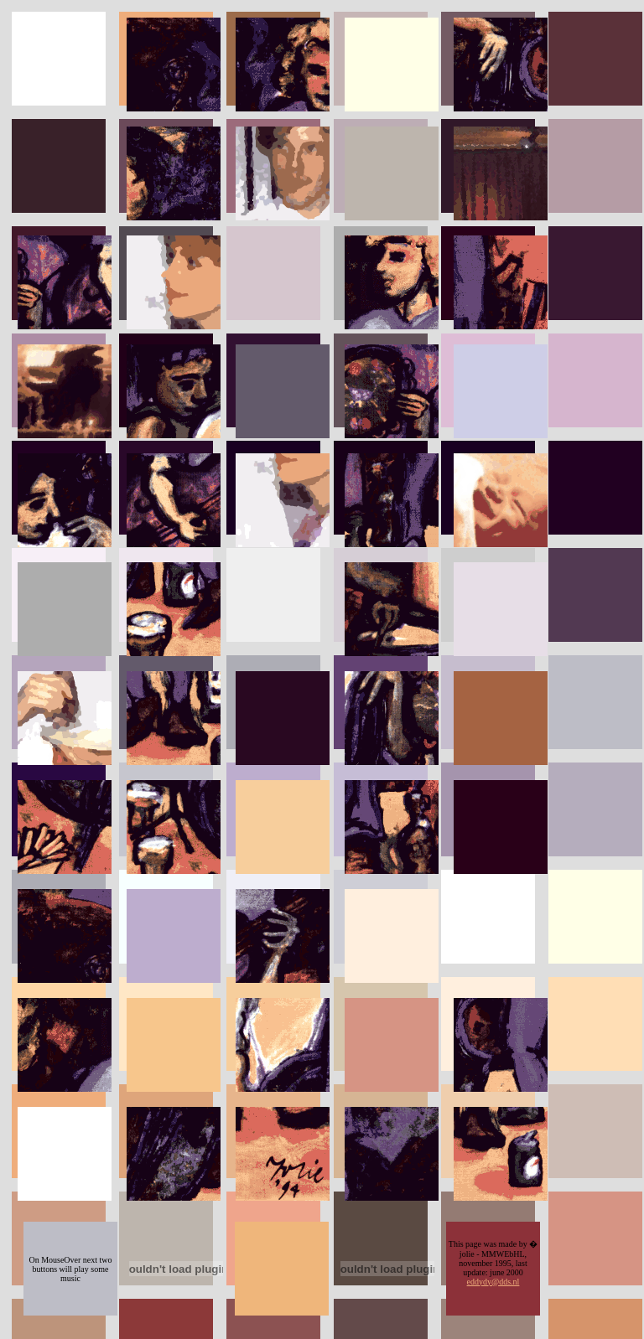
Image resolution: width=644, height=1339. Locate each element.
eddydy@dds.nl (493, 1281)
